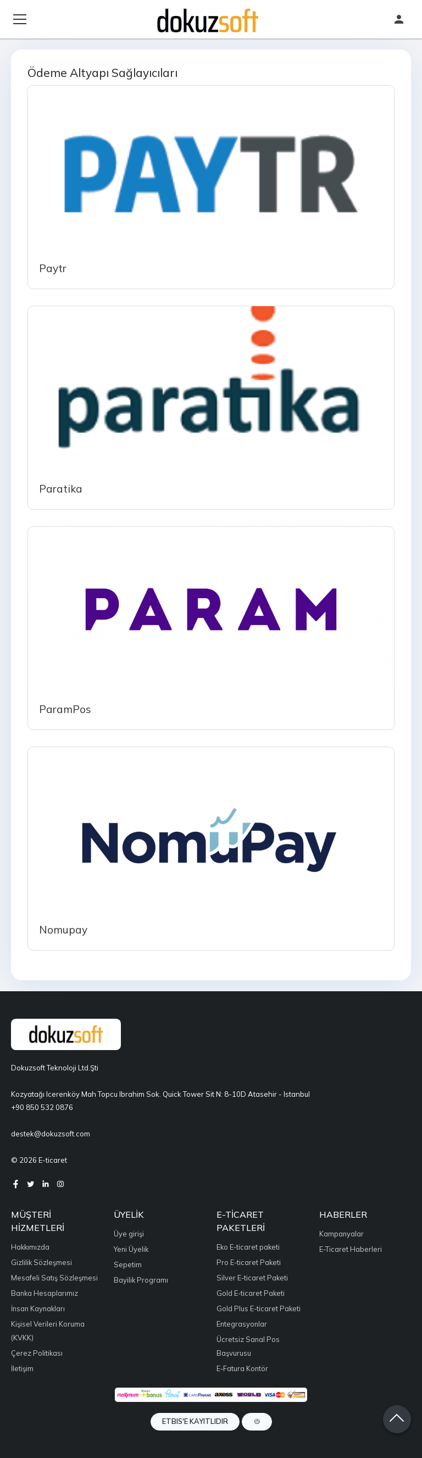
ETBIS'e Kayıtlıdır (195, 1421)
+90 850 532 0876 (42, 1107)
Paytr (52, 268)
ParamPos (65, 709)
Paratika (60, 488)
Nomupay (63, 929)
